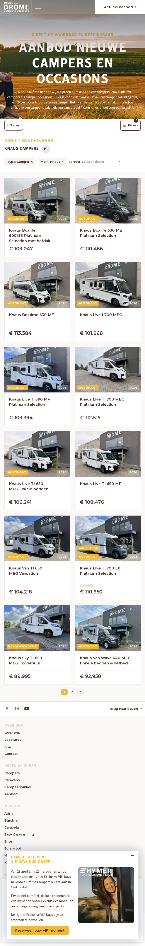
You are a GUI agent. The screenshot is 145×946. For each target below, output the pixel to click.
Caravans (12, 780)
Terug (13, 125)
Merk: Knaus (50, 162)
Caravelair (12, 827)
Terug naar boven (125, 709)
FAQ (8, 747)
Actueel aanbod (120, 7)
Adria (8, 813)
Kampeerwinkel (17, 787)
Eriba (8, 841)
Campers (12, 773)
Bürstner (11, 820)
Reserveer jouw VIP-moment (40, 930)
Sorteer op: (77, 162)
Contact (11, 754)
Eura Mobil (13, 848)
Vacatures (12, 740)
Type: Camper (18, 162)
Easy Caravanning (19, 834)
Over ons (12, 733)
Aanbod (11, 794)
